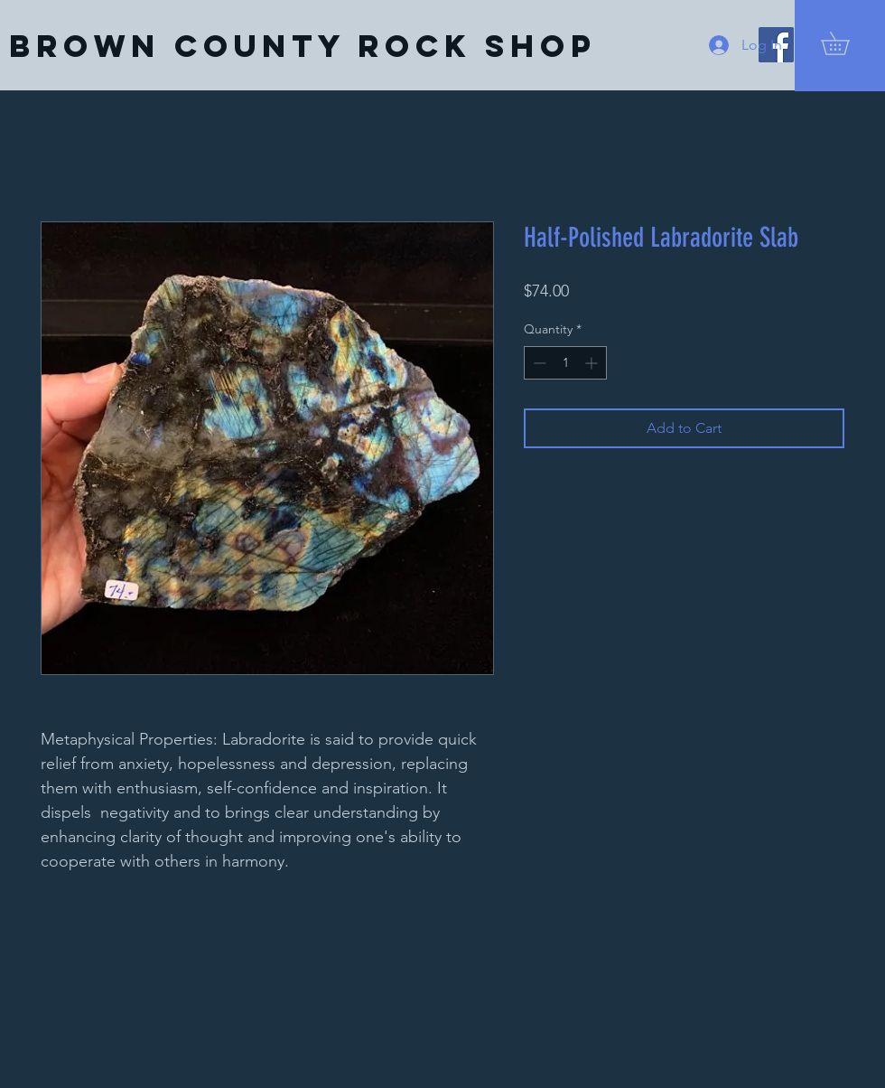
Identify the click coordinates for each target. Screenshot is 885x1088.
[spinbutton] (565, 363)
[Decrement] (537, 363)
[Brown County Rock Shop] (302, 46)
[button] (846, 43)
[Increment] (593, 363)
